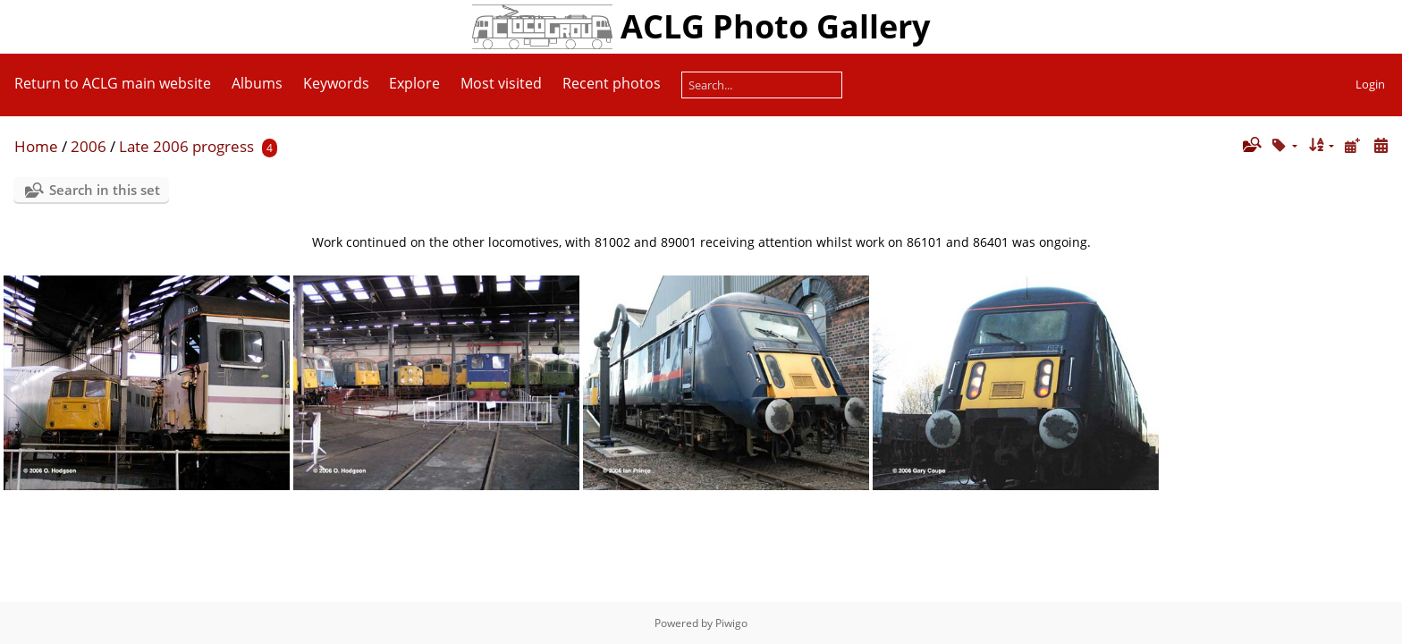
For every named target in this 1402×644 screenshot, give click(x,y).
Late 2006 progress (186, 146)
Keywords (336, 83)
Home (36, 146)
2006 (88, 146)
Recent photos (611, 83)
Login (1370, 84)
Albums (257, 83)
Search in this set (104, 190)
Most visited (501, 83)
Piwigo (731, 623)
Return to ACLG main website (112, 83)
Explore (414, 83)
